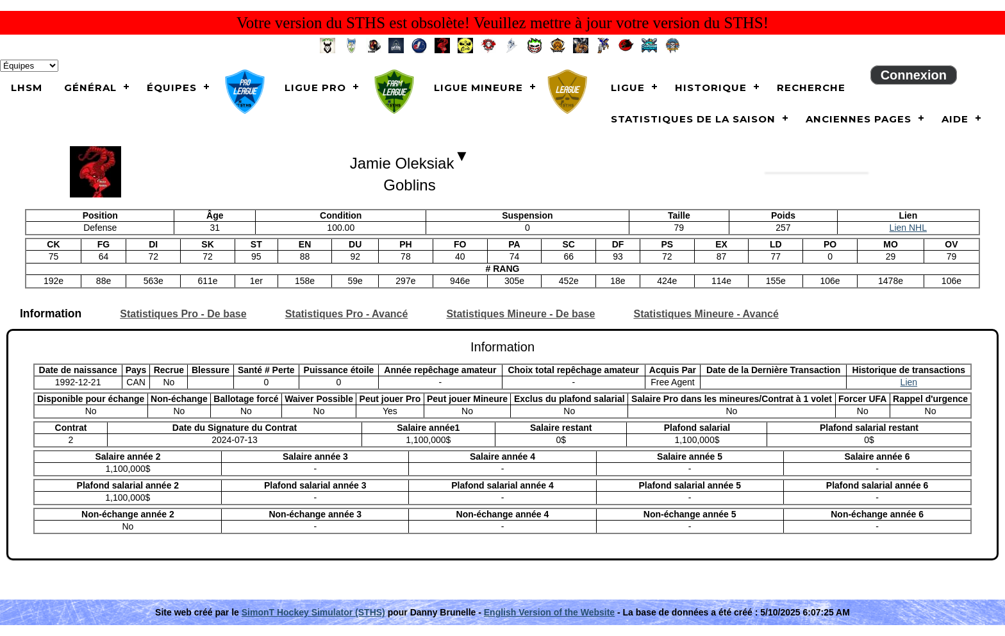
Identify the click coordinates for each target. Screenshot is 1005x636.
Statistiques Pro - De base (183, 313)
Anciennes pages (858, 119)
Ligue (628, 87)
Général (90, 87)
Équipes (172, 87)
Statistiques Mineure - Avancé (705, 313)
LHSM (26, 87)
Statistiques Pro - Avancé (346, 313)
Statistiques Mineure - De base (520, 313)
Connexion (914, 75)
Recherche (811, 87)
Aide (955, 119)
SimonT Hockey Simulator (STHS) (313, 612)
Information (50, 313)
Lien (909, 382)
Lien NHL (908, 227)
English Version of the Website (549, 612)
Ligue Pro (315, 87)
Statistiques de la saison (693, 119)
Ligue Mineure (478, 87)
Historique (711, 87)
